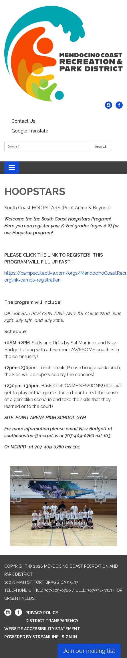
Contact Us (23, 121)
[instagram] (108, 107)
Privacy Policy (41, 612)
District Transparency (52, 620)
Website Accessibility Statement (42, 628)
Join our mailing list (89, 650)
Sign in (69, 636)
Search (101, 146)
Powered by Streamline (31, 636)
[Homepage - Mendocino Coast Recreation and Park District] (63, 53)
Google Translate (29, 131)
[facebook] (119, 107)
